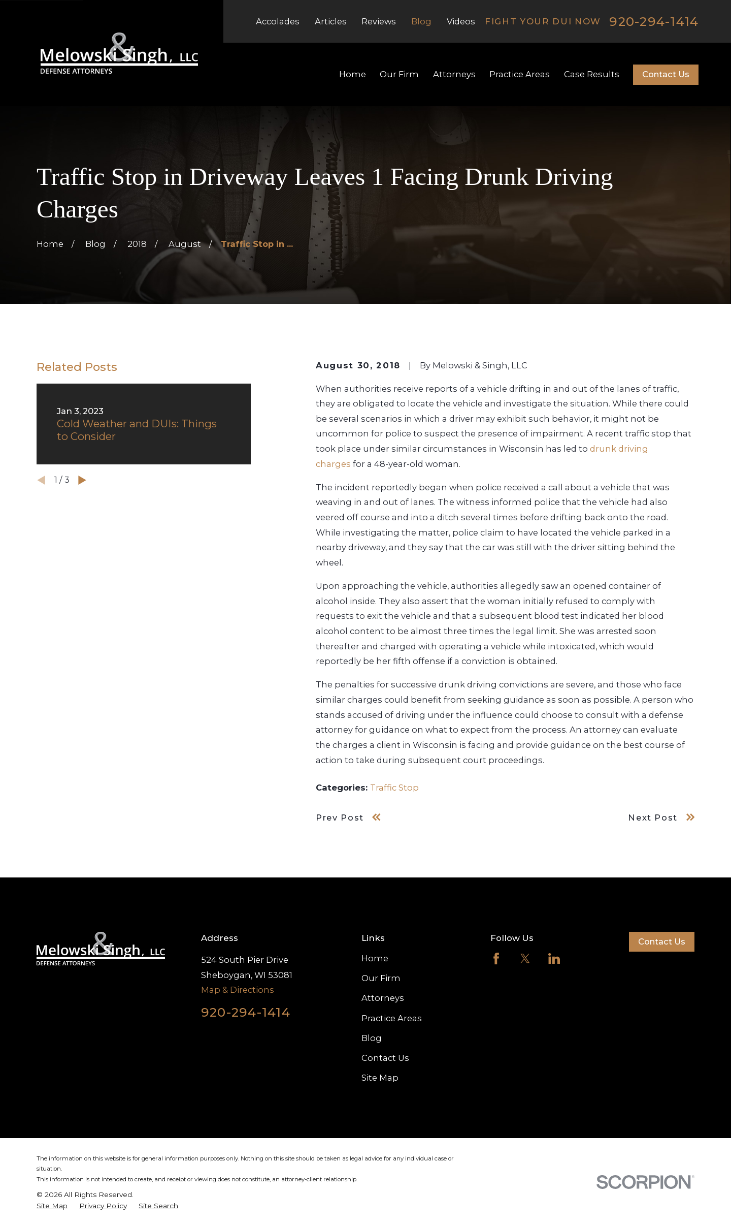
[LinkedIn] (554, 958)
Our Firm (381, 978)
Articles (331, 21)
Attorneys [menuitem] (454, 74)
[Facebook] (496, 958)
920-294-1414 (654, 21)
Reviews (378, 21)
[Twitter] (525, 958)
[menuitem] (52, 1206)
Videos (461, 21)
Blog (421, 21)
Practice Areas (391, 1018)
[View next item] (82, 480)
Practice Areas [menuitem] (519, 74)
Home (374, 958)
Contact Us (665, 74)
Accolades (278, 21)
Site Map (379, 1078)
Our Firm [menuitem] (399, 74)
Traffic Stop (394, 787)
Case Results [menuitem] (591, 74)
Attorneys (382, 998)
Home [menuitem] (352, 74)
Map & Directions (237, 990)
